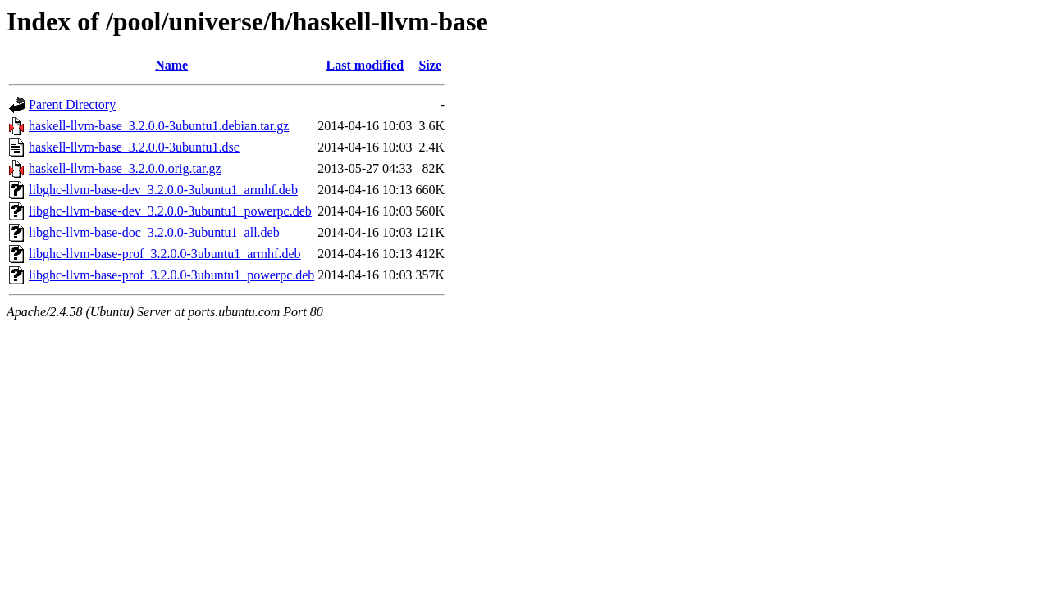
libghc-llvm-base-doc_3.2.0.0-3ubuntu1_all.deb (154, 232)
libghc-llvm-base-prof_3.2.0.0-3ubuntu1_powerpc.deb (171, 275)
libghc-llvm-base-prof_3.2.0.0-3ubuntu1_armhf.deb (164, 254)
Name (171, 65)
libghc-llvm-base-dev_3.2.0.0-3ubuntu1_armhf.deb (163, 190)
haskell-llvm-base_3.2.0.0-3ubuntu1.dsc (134, 147)
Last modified (365, 65)
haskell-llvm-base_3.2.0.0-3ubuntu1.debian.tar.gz (159, 126)
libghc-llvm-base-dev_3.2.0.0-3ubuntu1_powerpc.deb (170, 211)
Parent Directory (72, 104)
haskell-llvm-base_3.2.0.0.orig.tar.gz (125, 168)
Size (429, 65)
